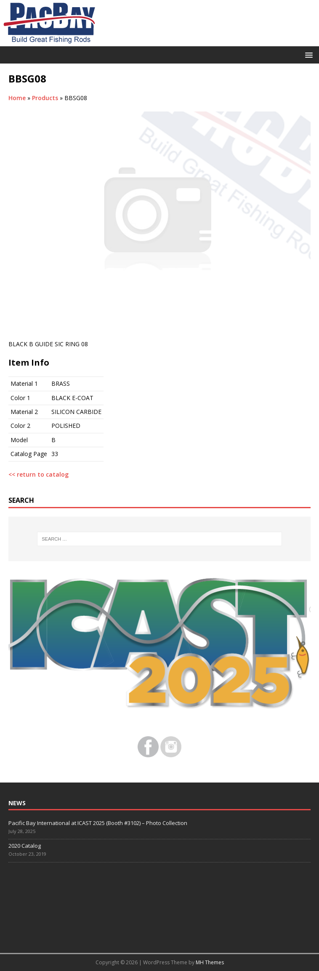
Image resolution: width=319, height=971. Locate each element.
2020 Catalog (24, 845)
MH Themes (210, 962)
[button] (307, 54)
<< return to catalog (38, 474)
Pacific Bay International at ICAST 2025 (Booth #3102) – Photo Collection (97, 823)
